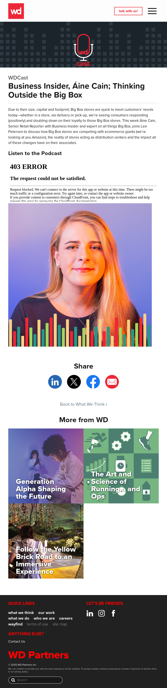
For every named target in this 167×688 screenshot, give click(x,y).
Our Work (46, 612)
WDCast (18, 77)
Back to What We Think (83, 404)
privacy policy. (21, 671)
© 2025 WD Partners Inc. (22, 664)
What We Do (18, 618)
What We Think (21, 612)
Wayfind (15, 624)
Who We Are (44, 618)
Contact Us (16, 641)
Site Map (60, 624)
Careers (66, 618)
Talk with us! (128, 10)
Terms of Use (37, 624)
